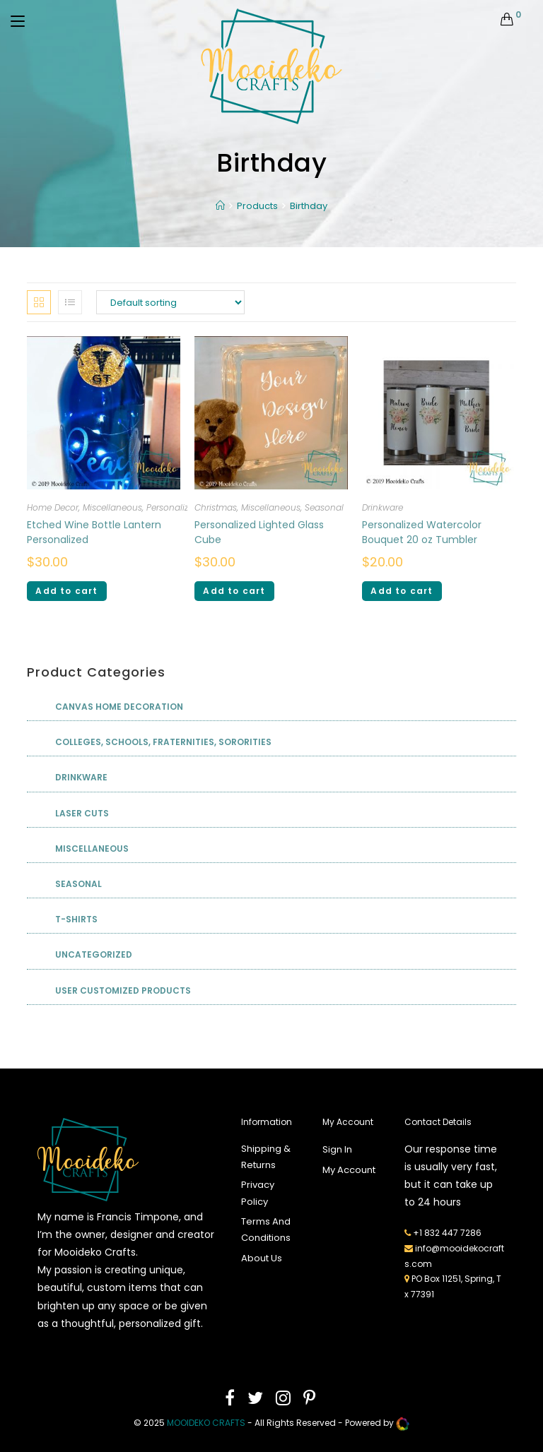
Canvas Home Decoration (119, 707)
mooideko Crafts (206, 1423)
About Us (261, 1258)
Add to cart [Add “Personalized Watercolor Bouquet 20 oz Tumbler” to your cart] (401, 591)
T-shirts (76, 919)
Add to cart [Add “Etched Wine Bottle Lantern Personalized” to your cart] (66, 591)
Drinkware (382, 507)
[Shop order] (170, 302)
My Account (348, 1170)
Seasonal (324, 507)
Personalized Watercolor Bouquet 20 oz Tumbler (421, 532)
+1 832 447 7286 (447, 1233)
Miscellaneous (112, 507)
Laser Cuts (82, 813)
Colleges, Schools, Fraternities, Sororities (163, 742)
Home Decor (52, 507)
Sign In (337, 1149)
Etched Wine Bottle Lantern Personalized (94, 532)
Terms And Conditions (266, 1229)
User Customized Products (123, 990)
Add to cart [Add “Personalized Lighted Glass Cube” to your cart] (234, 591)
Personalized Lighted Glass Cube (259, 532)
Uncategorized (93, 954)
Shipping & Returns (266, 1157)
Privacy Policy (257, 1193)
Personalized (172, 507)
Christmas (215, 507)
